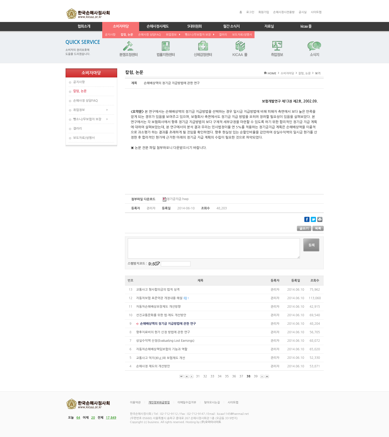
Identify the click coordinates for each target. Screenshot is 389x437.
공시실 (303, 12)
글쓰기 (304, 228)
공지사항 (110, 34)
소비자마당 (121, 26)
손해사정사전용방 (284, 12)
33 (212, 376)
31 (198, 376)
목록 (318, 228)
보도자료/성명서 (242, 34)
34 (219, 376)
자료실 (269, 26)
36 (234, 376)
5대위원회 (194, 26)
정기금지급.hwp (176, 199)
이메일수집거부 (187, 402)
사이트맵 (316, 12)
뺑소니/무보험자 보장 (199, 34)
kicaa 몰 (306, 26)
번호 (130, 280)
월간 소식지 (231, 26)
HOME (272, 73)
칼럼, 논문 (127, 34)
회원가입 (263, 12)
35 (227, 376)
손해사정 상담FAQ (149, 34)
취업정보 (173, 34)
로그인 (250, 12)
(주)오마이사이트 (210, 422)
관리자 (275, 289)
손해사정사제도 (158, 26)
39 (255, 376)
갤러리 (223, 34)
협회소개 (84, 26)
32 (205, 376)
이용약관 (135, 402)
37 (241, 376)
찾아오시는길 (212, 402)
